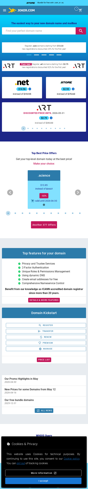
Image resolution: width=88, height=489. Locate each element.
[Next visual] (78, 192)
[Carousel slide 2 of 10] (28, 128)
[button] (44, 189)
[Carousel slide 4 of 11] (29, 213)
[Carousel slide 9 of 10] (60, 128)
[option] (44, 380)
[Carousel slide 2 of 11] (15, 213)
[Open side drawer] (4, 10)
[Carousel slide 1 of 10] (23, 128)
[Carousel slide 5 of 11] (37, 213)
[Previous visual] (10, 192)
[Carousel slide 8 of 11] (58, 213)
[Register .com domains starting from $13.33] (44, 47)
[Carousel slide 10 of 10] (64, 128)
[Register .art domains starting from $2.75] (44, 66)
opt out (21, 463)
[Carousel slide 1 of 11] (8, 213)
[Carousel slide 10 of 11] (72, 213)
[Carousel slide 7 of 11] (51, 213)
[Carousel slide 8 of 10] (55, 128)
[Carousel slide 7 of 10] (51, 128)
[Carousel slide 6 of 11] (44, 213)
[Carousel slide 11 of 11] (80, 213)
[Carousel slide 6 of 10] (46, 128)
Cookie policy (72, 458)
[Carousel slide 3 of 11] (22, 213)
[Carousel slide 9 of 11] (65, 213)
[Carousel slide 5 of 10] (41, 128)
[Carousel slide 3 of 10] (32, 128)
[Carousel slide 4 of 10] (37, 128)
